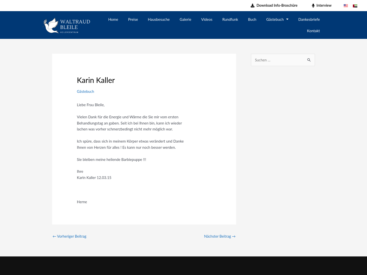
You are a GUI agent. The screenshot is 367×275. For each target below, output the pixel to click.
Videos (206, 19)
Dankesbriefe (309, 19)
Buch (252, 19)
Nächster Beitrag (220, 236)
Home (113, 19)
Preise (133, 19)
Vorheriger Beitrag (70, 236)
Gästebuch (277, 19)
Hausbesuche (159, 19)
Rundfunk (230, 19)
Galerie (185, 19)
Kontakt (313, 30)
